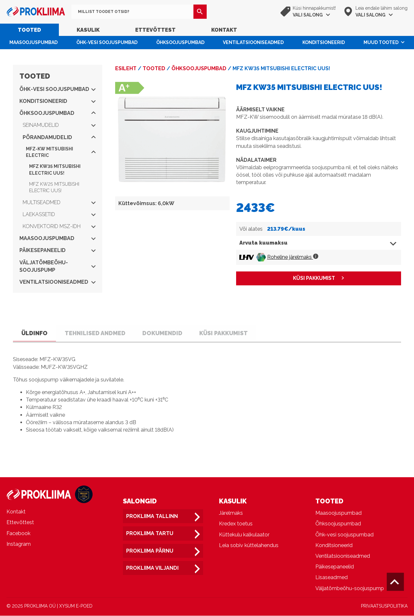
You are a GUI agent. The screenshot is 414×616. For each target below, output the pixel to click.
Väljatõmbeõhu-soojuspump (57, 266)
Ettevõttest (155, 30)
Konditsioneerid (323, 42)
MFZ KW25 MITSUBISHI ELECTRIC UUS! (54, 187)
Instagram (18, 544)
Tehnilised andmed (98, 333)
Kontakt (224, 30)
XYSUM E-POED (76, 606)
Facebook (18, 534)
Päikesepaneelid (57, 250)
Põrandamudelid (59, 137)
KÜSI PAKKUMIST (313, 278)
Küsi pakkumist (229, 333)
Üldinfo (35, 333)
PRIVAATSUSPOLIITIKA (384, 606)
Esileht (125, 68)
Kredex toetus (236, 524)
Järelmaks (231, 514)
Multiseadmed (59, 202)
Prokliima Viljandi (152, 568)
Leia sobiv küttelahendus (248, 546)
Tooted (29, 30)
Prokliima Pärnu (149, 551)
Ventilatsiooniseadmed (253, 42)
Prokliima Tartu (149, 534)
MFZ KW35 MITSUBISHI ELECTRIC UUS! (55, 169)
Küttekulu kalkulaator (244, 535)
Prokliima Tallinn (152, 517)
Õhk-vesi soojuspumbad (106, 42)
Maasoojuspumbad (33, 42)
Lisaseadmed (331, 578)
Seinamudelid (59, 125)
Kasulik (88, 30)
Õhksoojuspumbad (180, 42)
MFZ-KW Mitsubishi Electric (61, 152)
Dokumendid (167, 333)
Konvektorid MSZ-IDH (59, 226)
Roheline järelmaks (292, 257)
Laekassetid (59, 214)
